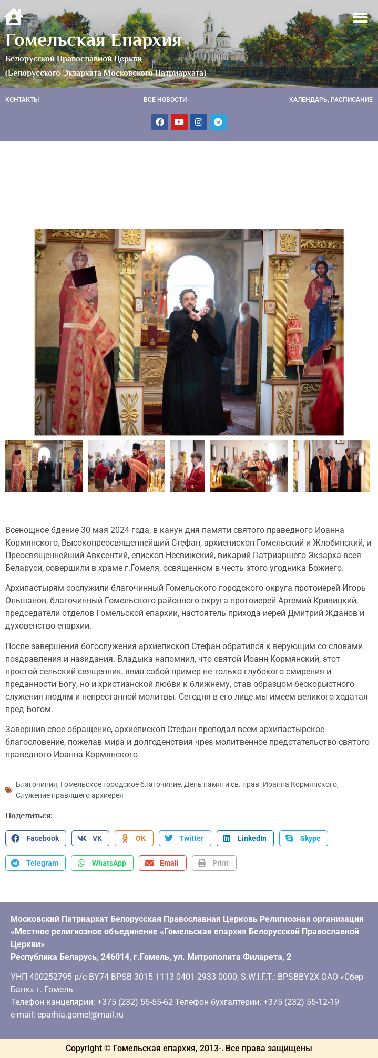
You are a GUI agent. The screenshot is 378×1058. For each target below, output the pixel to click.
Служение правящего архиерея (70, 795)
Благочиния (36, 784)
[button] (361, 17)
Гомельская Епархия (93, 39)
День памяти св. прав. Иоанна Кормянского (260, 784)
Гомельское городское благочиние (120, 784)
